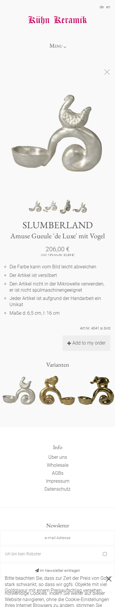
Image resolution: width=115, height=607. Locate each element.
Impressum (57, 481)
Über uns (57, 457)
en (108, 7)
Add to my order (86, 343)
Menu (56, 45)
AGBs (57, 473)
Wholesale (57, 465)
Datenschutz (57, 489)
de (102, 7)
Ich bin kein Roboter (23, 553)
